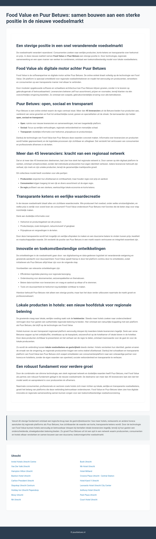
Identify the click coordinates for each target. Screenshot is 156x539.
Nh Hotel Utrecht (87, 466)
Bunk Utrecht (86, 462)
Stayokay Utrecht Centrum (23, 485)
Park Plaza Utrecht (88, 495)
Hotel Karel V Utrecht (89, 480)
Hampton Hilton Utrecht (22, 471)
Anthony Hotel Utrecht (90, 490)
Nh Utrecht (16, 499)
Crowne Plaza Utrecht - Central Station (97, 476)
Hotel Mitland (86, 471)
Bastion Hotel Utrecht (21, 476)
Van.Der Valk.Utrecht (20, 466)
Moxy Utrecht (17, 495)
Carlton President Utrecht (22, 480)
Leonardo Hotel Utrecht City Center (95, 485)
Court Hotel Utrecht (88, 499)
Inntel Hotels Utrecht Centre (23, 462)
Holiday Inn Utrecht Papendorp (25, 490)
